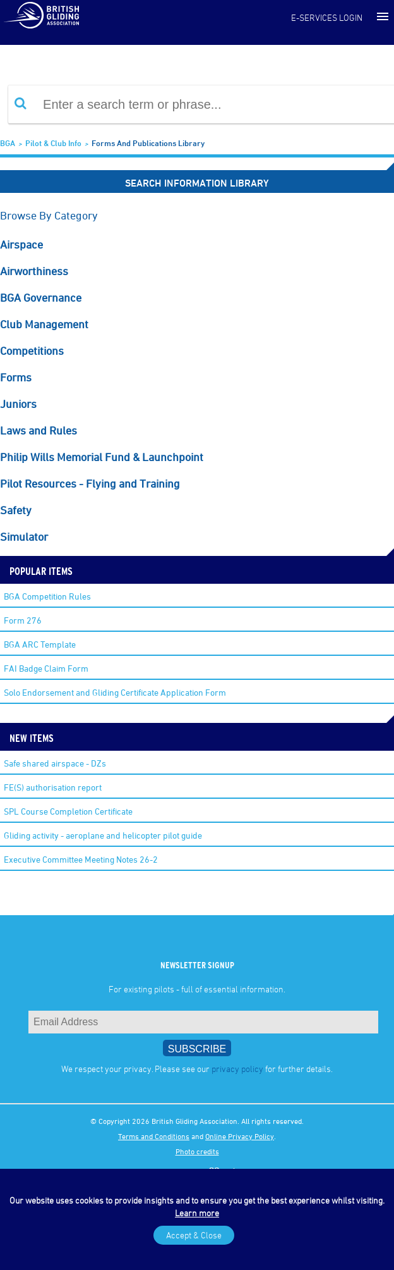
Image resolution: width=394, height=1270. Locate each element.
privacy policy (237, 1068)
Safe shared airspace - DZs (55, 763)
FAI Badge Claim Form (46, 668)
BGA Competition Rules (47, 596)
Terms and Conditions (153, 1135)
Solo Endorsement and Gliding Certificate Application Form (115, 692)
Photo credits (197, 1151)
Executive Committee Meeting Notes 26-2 (81, 859)
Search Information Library (197, 182)
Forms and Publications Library (148, 143)
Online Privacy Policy (239, 1135)
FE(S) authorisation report (53, 787)
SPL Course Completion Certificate (68, 811)
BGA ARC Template (40, 644)
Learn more (197, 1212)
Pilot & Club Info (53, 143)
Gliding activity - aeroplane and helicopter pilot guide (103, 835)
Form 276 (23, 620)
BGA (7, 143)
